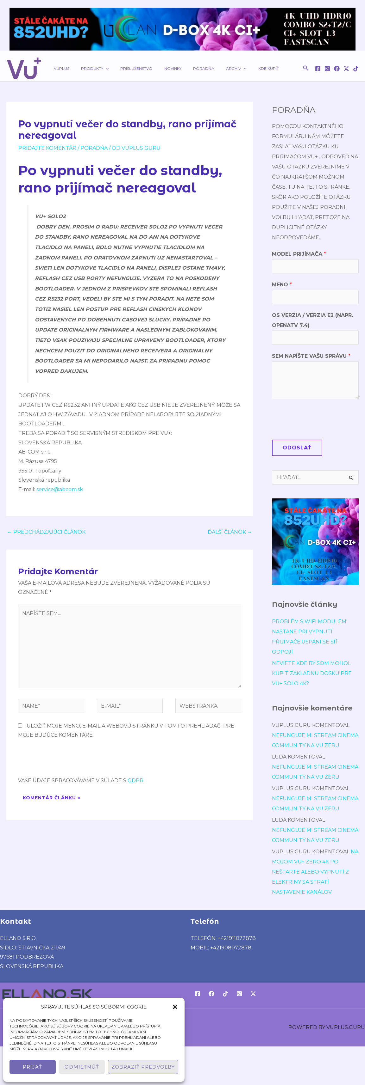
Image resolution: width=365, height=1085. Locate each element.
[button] (175, 1007)
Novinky (158, 68)
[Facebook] (318, 68)
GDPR (135, 780)
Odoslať (297, 448)
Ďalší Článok (230, 532)
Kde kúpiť (241, 68)
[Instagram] (327, 68)
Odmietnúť (82, 1067)
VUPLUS (59, 68)
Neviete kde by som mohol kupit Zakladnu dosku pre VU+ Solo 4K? (312, 673)
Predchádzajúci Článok (46, 532)
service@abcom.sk (59, 489)
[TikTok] (356, 68)
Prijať (32, 1067)
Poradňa (184, 68)
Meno (282, 285)
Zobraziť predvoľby (143, 1067)
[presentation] (66, 760)
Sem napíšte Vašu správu (311, 356)
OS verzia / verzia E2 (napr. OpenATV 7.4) (312, 320)
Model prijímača (299, 254)
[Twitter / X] (346, 68)
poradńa (94, 148)
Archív (213, 68)
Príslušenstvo (126, 68)
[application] (99, 68)
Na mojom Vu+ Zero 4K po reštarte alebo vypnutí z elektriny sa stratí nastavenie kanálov (315, 872)
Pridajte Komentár (47, 148)
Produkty (88, 68)
